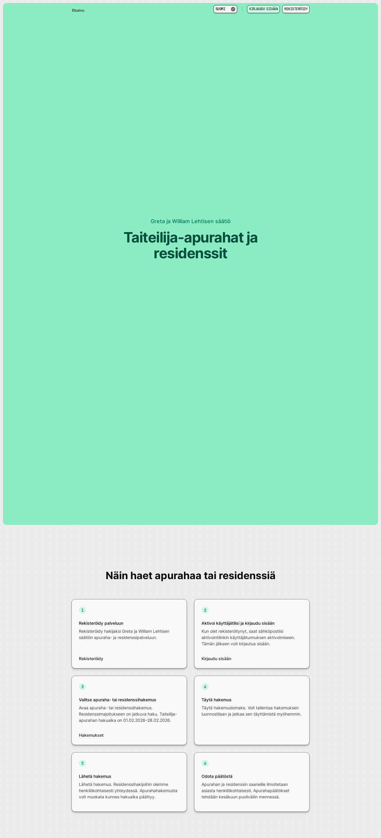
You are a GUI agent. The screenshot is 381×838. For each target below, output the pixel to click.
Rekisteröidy (295, 9)
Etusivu (78, 10)
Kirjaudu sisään (263, 9)
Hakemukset (91, 735)
